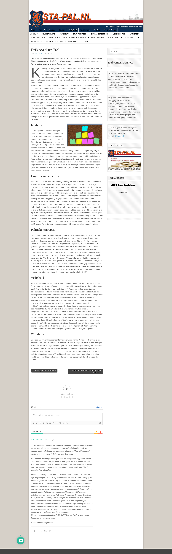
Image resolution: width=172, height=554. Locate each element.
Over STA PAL (110, 30)
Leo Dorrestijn (119, 34)
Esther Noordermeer (99, 34)
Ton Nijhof (34, 41)
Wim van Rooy (73, 41)
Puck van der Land (78, 37)
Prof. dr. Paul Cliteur (58, 37)
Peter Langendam (37, 37)
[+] (66, 423)
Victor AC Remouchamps (53, 41)
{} (63, 423)
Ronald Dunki (113, 37)
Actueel (42, 30)
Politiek (62, 30)
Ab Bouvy (34, 34)
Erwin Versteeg (79, 34)
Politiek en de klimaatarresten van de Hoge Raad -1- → (86, 371)
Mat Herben (134, 34)
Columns (51, 30)
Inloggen (98, 407)
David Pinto (64, 34)
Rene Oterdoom (97, 37)
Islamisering (85, 30)
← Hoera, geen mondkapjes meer (44, 371)
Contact (97, 30)
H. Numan (86, 41)
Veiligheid (73, 30)
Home (32, 30)
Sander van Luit (130, 37)
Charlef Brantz (48, 34)
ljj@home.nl (119, 136)
